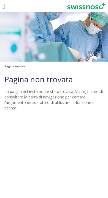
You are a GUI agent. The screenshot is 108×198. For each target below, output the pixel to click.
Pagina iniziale (14, 66)
